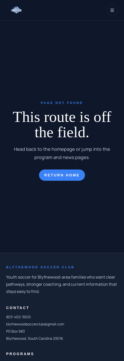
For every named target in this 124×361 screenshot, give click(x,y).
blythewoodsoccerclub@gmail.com (35, 324)
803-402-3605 (18, 316)
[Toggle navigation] (112, 10)
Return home (62, 175)
